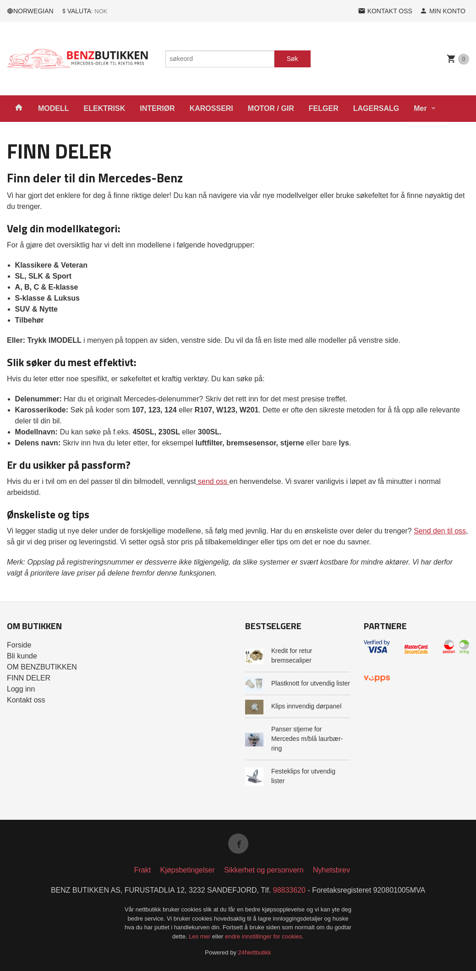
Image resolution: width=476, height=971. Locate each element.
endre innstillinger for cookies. (264, 936)
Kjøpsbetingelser (187, 870)
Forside (19, 645)
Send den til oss (440, 531)
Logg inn (21, 689)
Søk (292, 58)
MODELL (53, 108)
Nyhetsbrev (331, 870)
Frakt (142, 870)
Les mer (200, 936)
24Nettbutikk (254, 952)
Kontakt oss (26, 700)
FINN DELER (28, 678)
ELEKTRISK (105, 108)
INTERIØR (157, 108)
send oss (213, 481)
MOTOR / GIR (271, 108)
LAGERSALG (376, 108)
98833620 (289, 890)
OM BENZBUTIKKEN (42, 667)
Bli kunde (22, 656)
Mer (420, 108)
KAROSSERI (211, 108)
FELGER (324, 108)
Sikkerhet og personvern (263, 870)
